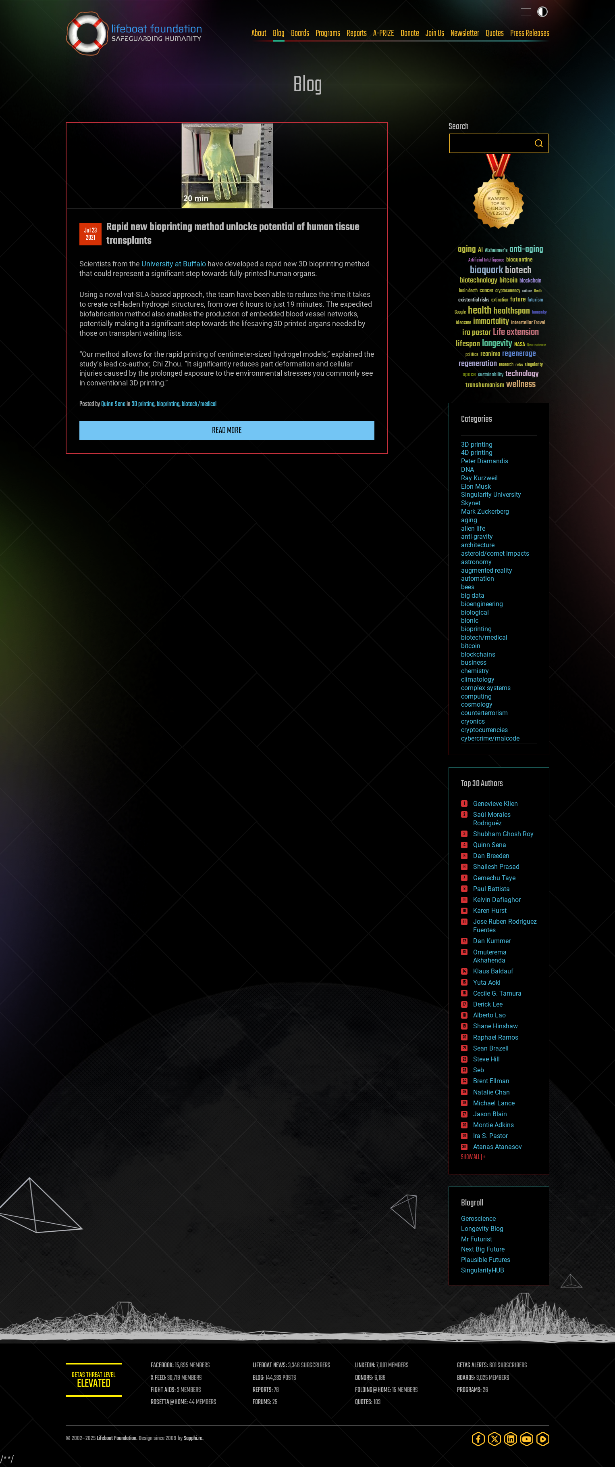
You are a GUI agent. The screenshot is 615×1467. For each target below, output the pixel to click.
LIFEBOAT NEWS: (270, 1365)
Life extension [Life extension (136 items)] (516, 332)
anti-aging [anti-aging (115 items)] (526, 250)
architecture (477, 545)
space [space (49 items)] (469, 374)
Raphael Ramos (495, 1037)
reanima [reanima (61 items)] (490, 354)
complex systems (486, 688)
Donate (410, 33)
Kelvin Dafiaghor (497, 900)
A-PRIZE (383, 33)
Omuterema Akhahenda (490, 956)
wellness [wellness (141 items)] (521, 384)
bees (467, 587)
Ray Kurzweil (479, 478)
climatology (477, 679)
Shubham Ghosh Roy (503, 834)
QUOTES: (364, 1402)
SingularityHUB (482, 1270)
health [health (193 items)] (480, 311)
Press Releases (529, 33)
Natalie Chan (491, 1092)
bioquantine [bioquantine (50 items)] (519, 259)
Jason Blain (490, 1114)
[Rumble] (542, 1439)
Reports (357, 33)
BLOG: (259, 1378)
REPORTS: (263, 1390)
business (473, 662)
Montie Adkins (493, 1125)
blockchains (478, 654)
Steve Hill (486, 1059)
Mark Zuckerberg (485, 511)
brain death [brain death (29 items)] (468, 291)
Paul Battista (491, 889)
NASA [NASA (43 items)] (519, 345)
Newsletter (465, 33)
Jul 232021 (90, 234)
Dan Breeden (491, 856)
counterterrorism (484, 713)
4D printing (476, 452)
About (258, 33)
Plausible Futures (485, 1260)
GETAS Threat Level (94, 1381)
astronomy (476, 562)
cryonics (473, 721)
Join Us (435, 33)
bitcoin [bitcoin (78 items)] (508, 280)
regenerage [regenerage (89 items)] (519, 353)
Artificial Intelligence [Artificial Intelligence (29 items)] (486, 260)
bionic (469, 620)
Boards (300, 33)
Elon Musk (476, 486)
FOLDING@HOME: (373, 1390)
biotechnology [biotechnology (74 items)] (478, 280)
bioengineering (482, 604)
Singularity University (491, 494)
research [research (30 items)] (506, 365)
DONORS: (364, 1378)
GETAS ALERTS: (472, 1365)
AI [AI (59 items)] (480, 250)
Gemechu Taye (494, 878)
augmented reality (486, 570)
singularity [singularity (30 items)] (534, 365)
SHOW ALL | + (473, 1157)
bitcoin (470, 646)
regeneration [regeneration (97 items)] (478, 363)
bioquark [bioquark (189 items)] (486, 270)
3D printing (143, 404)
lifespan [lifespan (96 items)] (468, 344)
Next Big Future (483, 1249)
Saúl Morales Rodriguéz (492, 819)
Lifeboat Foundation (116, 1438)
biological (475, 612)
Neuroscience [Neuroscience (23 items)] (536, 345)
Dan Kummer (492, 941)
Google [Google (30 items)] (460, 312)
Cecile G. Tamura (497, 993)
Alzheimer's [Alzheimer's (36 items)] (496, 251)
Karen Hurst (490, 911)
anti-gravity (477, 536)
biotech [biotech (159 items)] (518, 270)
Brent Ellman (491, 1081)
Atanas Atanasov (497, 1147)
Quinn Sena (113, 404)
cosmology (476, 704)
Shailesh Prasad (496, 867)
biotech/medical (199, 404)
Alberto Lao (489, 1015)
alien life (473, 528)
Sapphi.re (193, 1438)
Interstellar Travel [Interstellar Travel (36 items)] (528, 323)
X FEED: (158, 1378)
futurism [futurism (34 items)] (535, 300)
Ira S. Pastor (490, 1136)
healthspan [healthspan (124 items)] (512, 311)
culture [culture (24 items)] (527, 291)
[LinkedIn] (510, 1439)
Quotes (495, 33)
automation (477, 578)
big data (472, 595)
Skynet (470, 503)
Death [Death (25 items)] (538, 291)
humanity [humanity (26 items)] (539, 312)
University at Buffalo (173, 263)
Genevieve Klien (495, 804)
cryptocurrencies (484, 730)
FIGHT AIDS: (163, 1390)
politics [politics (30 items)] (471, 355)
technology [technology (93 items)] (522, 374)
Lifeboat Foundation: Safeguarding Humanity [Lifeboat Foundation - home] (134, 33)
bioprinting (168, 404)
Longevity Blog (482, 1229)
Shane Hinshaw (495, 1026)
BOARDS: (466, 1378)
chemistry (475, 671)
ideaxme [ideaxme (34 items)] (463, 323)
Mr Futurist (476, 1239)
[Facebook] (478, 1439)
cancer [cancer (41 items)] (486, 291)
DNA (467, 469)
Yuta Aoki (487, 982)
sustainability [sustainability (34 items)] (490, 375)
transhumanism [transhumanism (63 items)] (484, 385)
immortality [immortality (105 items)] (491, 321)
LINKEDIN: (365, 1365)
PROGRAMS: (469, 1390)
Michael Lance (494, 1103)
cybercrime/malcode (490, 738)
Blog (279, 33)
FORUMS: (262, 1402)
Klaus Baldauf (493, 971)
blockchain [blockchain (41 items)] (530, 281)
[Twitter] (494, 1439)
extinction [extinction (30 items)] (499, 300)
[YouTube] (526, 1439)
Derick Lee (488, 1004)
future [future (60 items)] (518, 299)
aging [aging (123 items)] (467, 250)
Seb (478, 1070)
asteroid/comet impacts (495, 553)
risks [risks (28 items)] (519, 364)
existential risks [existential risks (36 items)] (473, 300)
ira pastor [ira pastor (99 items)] (476, 332)
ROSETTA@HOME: (169, 1402)
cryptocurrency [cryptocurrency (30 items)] (507, 291)
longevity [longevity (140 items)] (497, 344)
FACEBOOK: (162, 1365)
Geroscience (478, 1218)
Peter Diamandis (484, 461)
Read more (227, 430)
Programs (328, 33)
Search (539, 143)
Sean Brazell (491, 1048)
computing (476, 696)
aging (469, 520)
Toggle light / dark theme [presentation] (542, 11)
